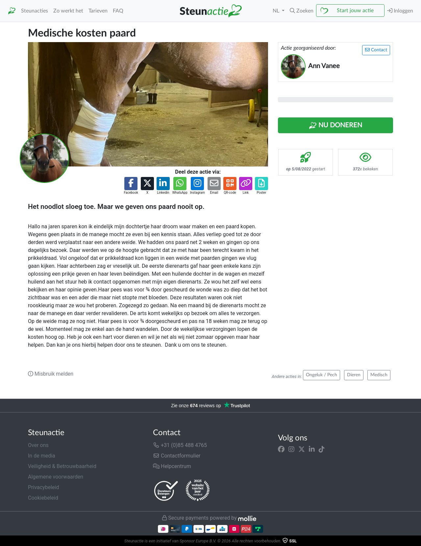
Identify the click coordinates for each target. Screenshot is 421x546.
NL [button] (277, 10)
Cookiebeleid (43, 498)
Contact (376, 49)
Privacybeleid (43, 487)
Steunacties (34, 10)
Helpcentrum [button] (172, 466)
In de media (41, 456)
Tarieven (98, 10)
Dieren (353, 375)
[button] (301, 10)
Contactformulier (177, 456)
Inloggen (400, 10)
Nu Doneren (335, 126)
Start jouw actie (355, 10)
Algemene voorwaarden (55, 477)
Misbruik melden (50, 374)
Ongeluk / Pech (321, 375)
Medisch (378, 375)
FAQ (118, 10)
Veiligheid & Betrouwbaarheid (62, 466)
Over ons (38, 445)
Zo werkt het (68, 10)
